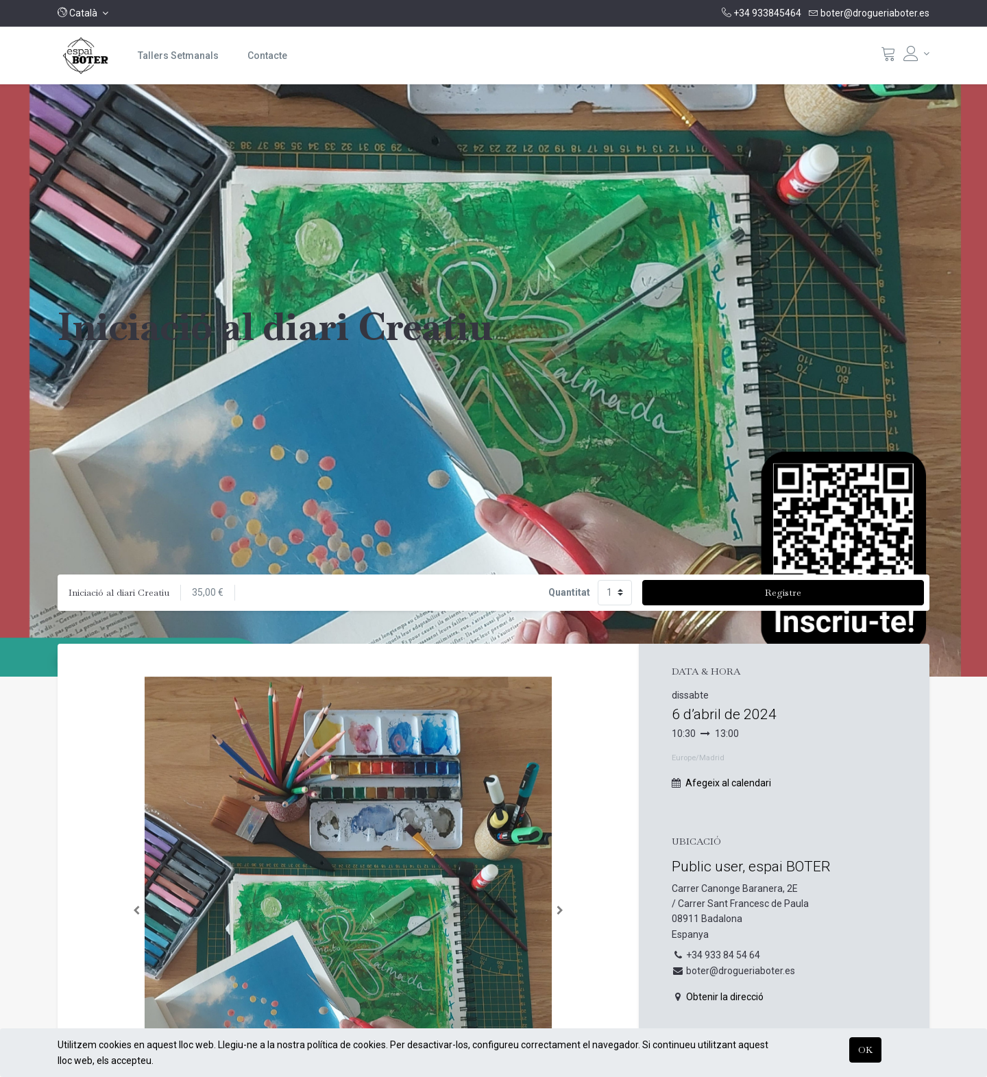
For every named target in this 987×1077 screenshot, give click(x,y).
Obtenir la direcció (725, 996)
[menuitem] (178, 55)
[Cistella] (888, 56)
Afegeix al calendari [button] (728, 782)
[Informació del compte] (916, 53)
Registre (783, 592)
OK (865, 1049)
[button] (83, 13)
